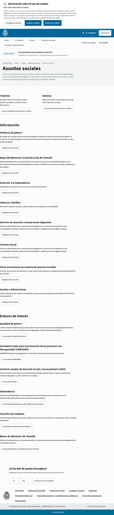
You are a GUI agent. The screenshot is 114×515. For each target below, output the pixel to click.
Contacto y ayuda (88, 43)
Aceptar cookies (33, 23)
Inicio (17, 63)
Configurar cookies (13, 23)
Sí (13, 481)
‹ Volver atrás (7, 63)
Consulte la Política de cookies (50, 18)
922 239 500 (103, 43)
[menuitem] (7, 40)
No (24, 481)
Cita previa (105, 33)
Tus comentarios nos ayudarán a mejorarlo (35, 52)
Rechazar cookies (52, 23)
